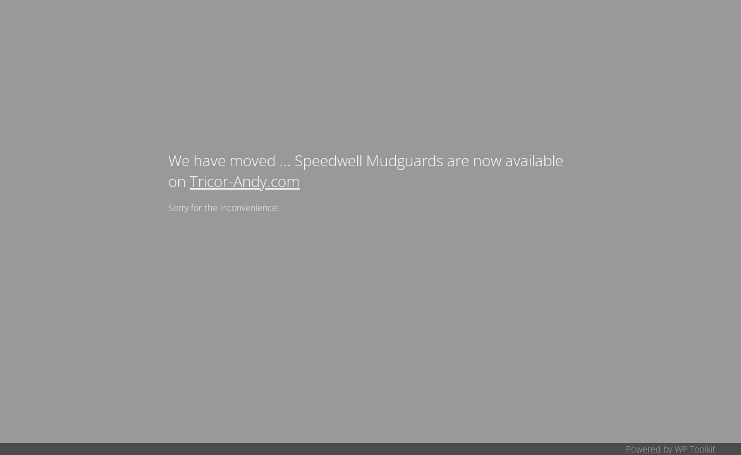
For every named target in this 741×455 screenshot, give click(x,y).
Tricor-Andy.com (245, 181)
